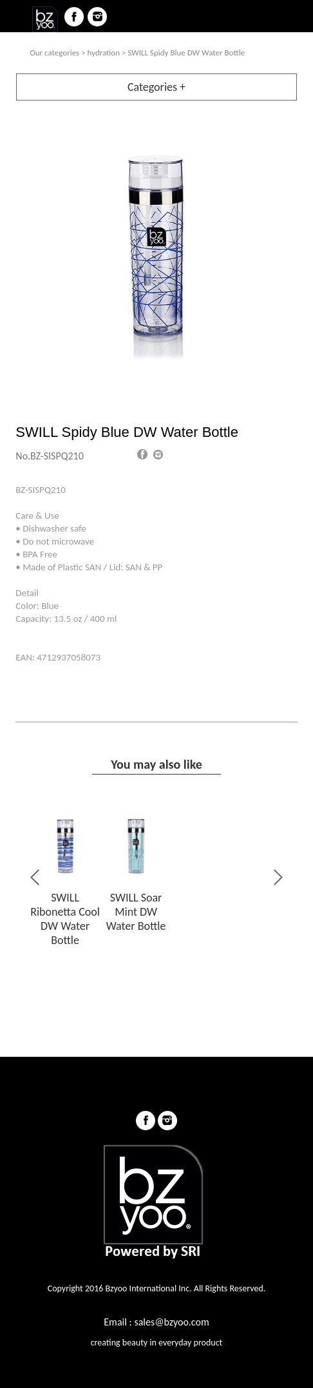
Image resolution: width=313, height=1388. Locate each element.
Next (277, 877)
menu (16, 16)
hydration (104, 52)
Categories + (156, 87)
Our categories (54, 52)
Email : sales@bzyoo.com (156, 1322)
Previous (36, 877)
